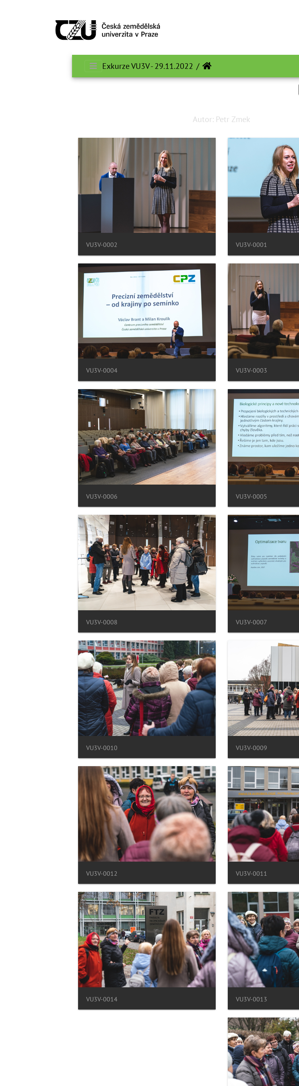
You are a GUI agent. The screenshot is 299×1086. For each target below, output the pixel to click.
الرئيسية (135, 66)
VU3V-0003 (179, 370)
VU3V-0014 (29, 999)
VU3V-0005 (179, 496)
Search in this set (257, 89)
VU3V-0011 (179, 873)
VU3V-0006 (29, 496)
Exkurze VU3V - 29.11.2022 (75, 66)
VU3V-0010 (29, 748)
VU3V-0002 (29, 245)
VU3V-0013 (179, 999)
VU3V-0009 (179, 748)
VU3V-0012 (29, 873)
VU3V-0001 (179, 245)
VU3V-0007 (179, 622)
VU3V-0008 (29, 622)
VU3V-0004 (29, 370)
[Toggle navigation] (21, 27)
